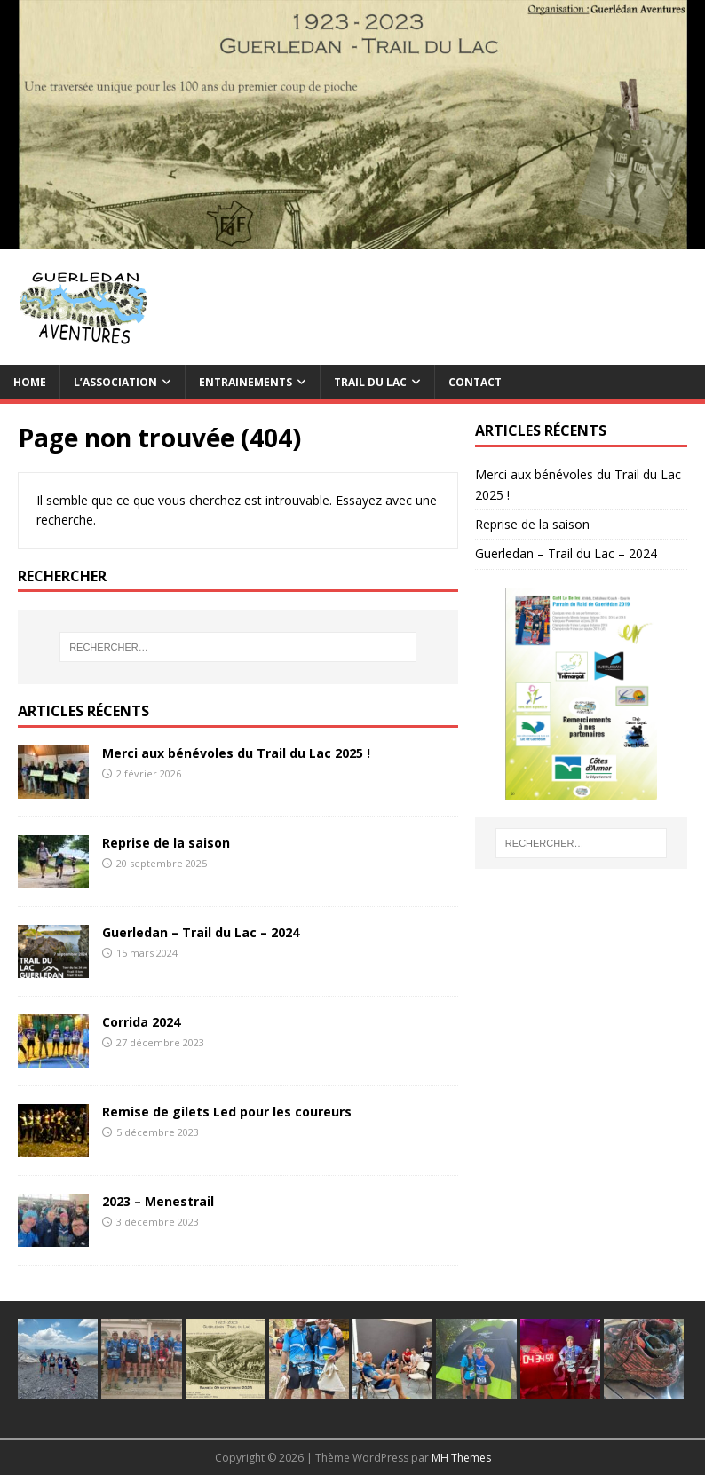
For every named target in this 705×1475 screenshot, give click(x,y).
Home (29, 382)
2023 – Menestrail (158, 1201)
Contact (475, 382)
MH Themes (461, 1457)
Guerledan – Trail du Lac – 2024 (200, 932)
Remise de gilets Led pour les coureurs (227, 1111)
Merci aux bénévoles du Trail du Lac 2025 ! (236, 753)
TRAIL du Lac (370, 382)
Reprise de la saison (166, 842)
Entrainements (245, 382)
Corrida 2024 (141, 1022)
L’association (115, 382)
